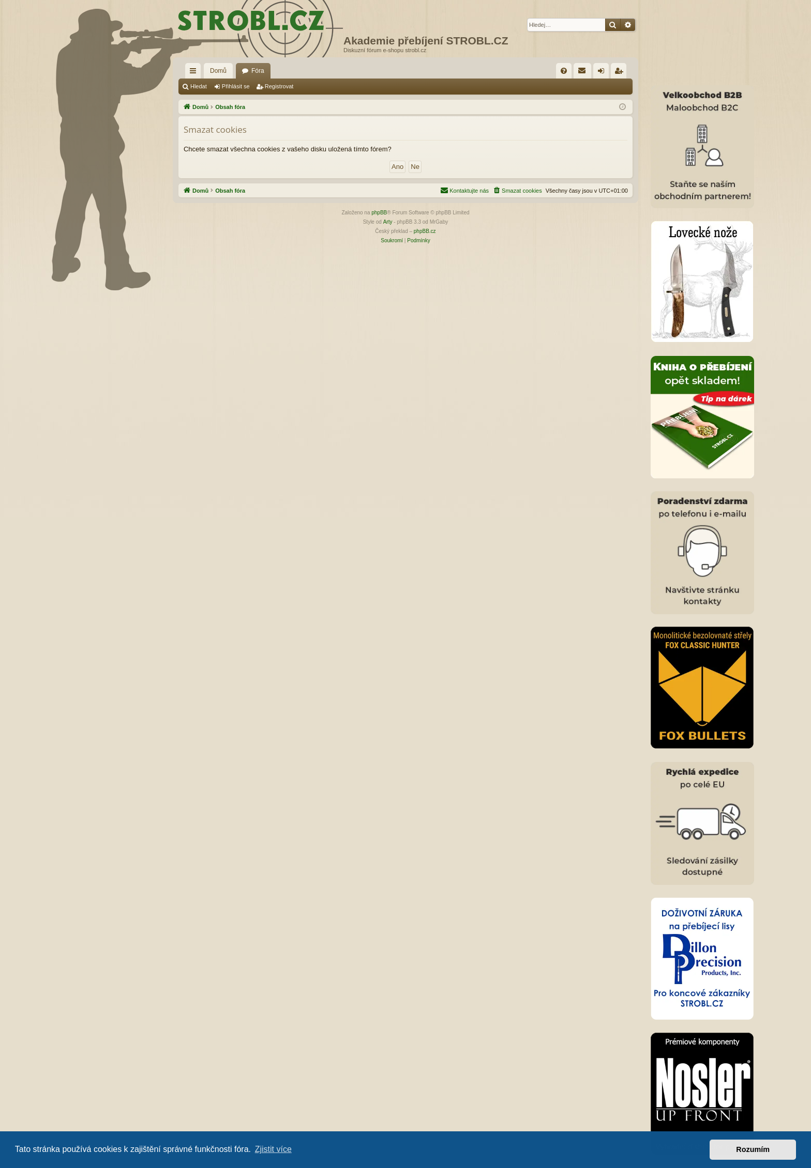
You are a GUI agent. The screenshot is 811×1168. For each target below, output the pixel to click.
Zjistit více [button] (273, 1149)
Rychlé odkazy (195, 73)
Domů (218, 70)
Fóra (257, 70)
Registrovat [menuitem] (620, 73)
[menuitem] (564, 71)
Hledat (198, 86)
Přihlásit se (236, 86)
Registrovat (279, 86)
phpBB (379, 212)
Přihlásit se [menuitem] (603, 73)
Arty (388, 222)
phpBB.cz (425, 231)
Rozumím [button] (753, 1149)
